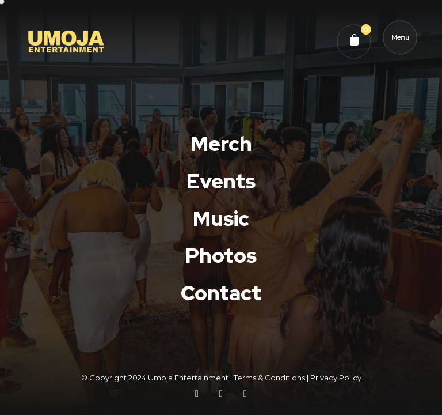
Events (221, 181)
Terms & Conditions (269, 377)
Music (221, 218)
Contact (221, 301)
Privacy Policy (335, 377)
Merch (221, 143)
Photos (221, 256)
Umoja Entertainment (188, 377)
